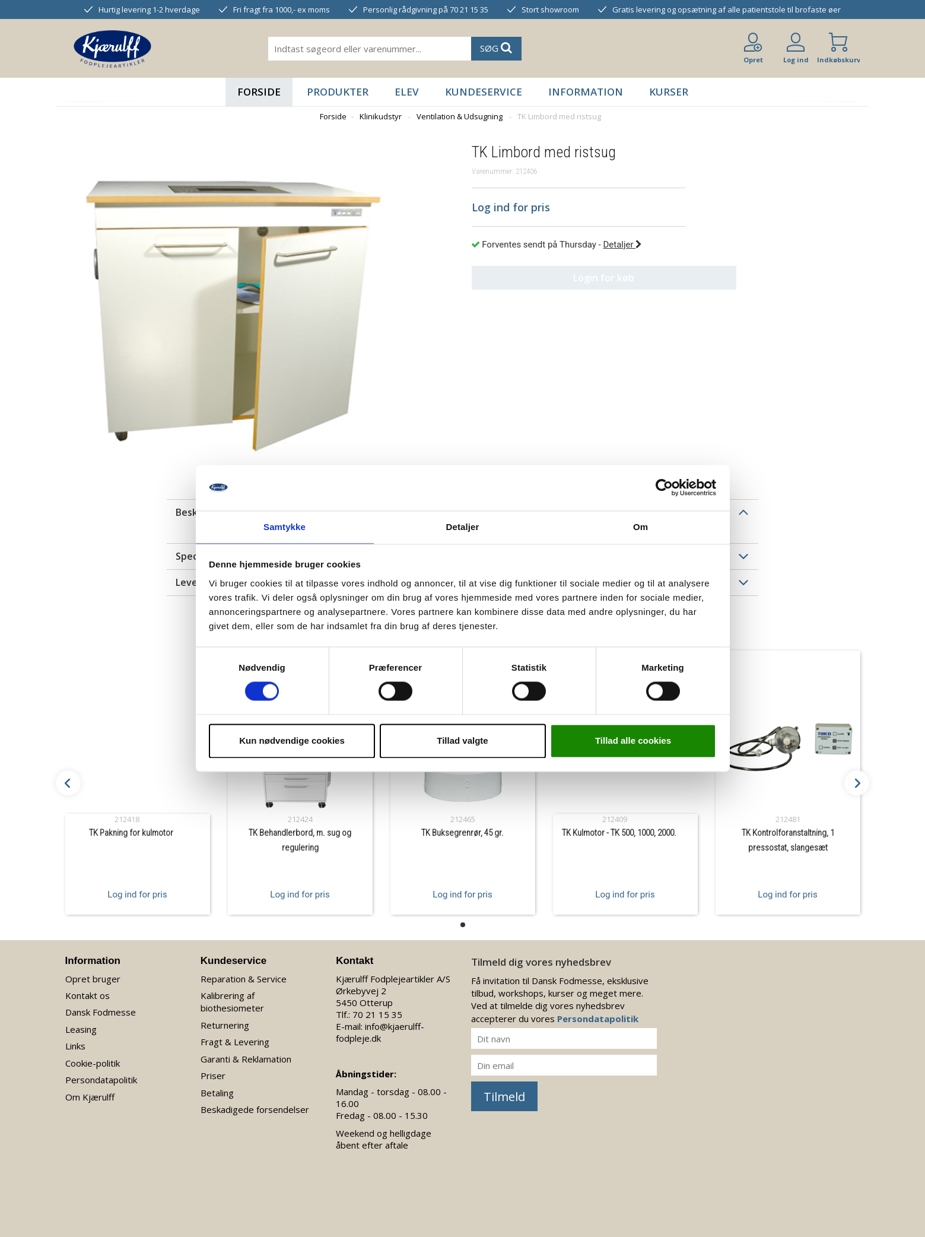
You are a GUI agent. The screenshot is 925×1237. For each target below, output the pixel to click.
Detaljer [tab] (462, 526)
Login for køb (578, 277)
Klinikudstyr (381, 116)
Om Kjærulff (90, 1097)
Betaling (217, 1093)
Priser (213, 1075)
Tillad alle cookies (633, 741)
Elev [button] (407, 92)
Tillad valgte (462, 741)
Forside (259, 92)
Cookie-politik (92, 1063)
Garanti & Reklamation (246, 1059)
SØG (496, 48)
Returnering (225, 1025)
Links (75, 1046)
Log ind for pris (137, 894)
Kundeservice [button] (483, 92)
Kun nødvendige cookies (292, 741)
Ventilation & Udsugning (460, 116)
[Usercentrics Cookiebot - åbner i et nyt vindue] (664, 487)
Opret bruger (92, 979)
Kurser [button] (668, 92)
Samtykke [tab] (284, 526)
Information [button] (585, 92)
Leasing (81, 1029)
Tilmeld (504, 1097)
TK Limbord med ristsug (559, 116)
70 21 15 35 (377, 1014)
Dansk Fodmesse (100, 1012)
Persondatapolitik (101, 1080)
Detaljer (622, 244)
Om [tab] (640, 526)
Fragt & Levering (235, 1042)
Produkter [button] (337, 92)
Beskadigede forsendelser (255, 1109)
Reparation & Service (244, 979)
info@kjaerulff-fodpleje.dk (380, 1032)
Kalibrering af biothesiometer (232, 1001)
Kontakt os (87, 995)
